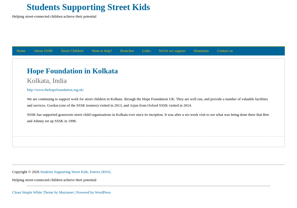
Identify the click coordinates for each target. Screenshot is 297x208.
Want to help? (102, 51)
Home (21, 51)
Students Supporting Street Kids (88, 7)
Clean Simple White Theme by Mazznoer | (43, 192)
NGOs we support (172, 51)
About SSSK (43, 51)
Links (146, 51)
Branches (127, 51)
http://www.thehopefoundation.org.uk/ (55, 90)
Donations (201, 51)
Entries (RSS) (100, 172)
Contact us (225, 51)
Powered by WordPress (93, 192)
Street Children (72, 51)
